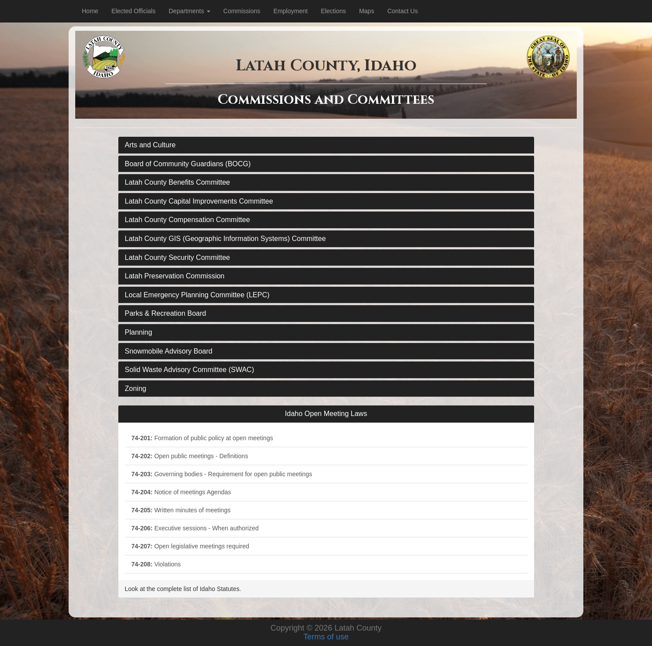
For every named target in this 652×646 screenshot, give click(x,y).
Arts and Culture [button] (150, 145)
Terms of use (325, 636)
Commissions (241, 11)
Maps (366, 11)
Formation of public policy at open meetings (202, 438)
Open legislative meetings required (190, 546)
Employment (291, 11)
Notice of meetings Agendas (181, 492)
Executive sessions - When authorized (195, 528)
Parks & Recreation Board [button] (165, 313)
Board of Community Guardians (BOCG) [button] (188, 164)
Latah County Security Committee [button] (177, 257)
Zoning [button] (136, 388)
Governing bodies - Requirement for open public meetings (222, 474)
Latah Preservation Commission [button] (175, 276)
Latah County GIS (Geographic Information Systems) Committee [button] (225, 238)
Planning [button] (138, 332)
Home (90, 11)
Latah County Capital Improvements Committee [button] (199, 201)
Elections (333, 11)
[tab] (326, 145)
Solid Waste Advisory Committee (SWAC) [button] (189, 369)
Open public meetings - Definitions (190, 456)
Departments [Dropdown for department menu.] (189, 11)
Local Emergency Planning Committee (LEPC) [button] (197, 295)
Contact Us (402, 11)
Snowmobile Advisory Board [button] (168, 351)
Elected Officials (133, 11)
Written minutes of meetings (181, 510)
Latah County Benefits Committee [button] (177, 182)
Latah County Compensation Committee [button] (187, 219)
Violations (156, 564)
